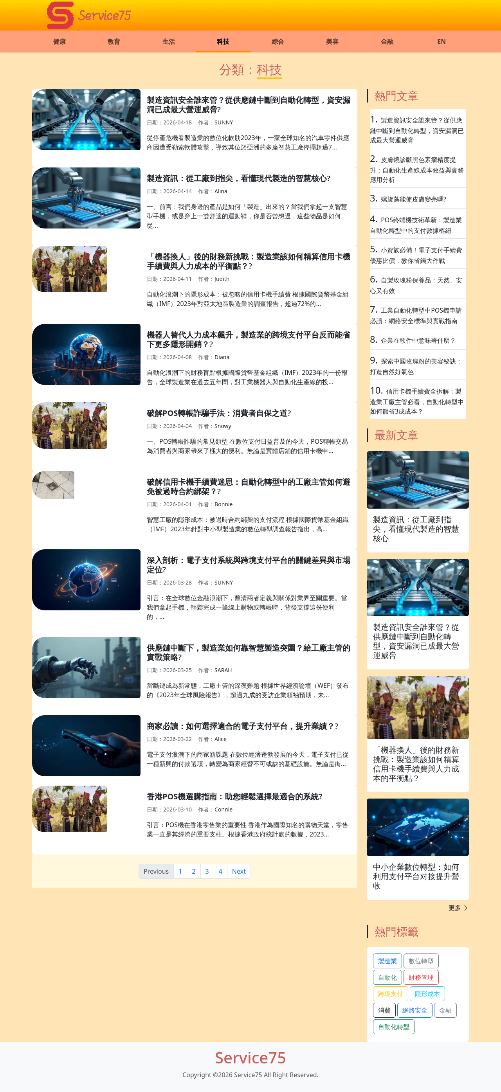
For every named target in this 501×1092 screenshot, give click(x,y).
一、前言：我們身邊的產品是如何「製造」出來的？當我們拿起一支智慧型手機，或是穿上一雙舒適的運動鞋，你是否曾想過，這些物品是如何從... (247, 216)
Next (239, 871)
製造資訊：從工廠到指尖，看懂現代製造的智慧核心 (237, 178)
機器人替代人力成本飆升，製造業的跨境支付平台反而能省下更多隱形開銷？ (248, 339)
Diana (221, 357)
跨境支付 (390, 993)
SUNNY (223, 122)
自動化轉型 (393, 1026)
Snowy (222, 426)
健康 (59, 41)
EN (441, 41)
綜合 (278, 41)
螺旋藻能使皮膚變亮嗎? (413, 199)
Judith (221, 278)
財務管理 (421, 977)
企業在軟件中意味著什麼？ (418, 340)
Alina (220, 191)
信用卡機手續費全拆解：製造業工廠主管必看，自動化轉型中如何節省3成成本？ (417, 401)
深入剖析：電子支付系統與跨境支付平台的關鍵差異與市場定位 (248, 565)
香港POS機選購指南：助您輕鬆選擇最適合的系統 (233, 796)
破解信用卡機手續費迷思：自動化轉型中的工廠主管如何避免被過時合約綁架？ (248, 487)
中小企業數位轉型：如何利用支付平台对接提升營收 (416, 876)
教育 (114, 41)
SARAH (223, 670)
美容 (332, 41)
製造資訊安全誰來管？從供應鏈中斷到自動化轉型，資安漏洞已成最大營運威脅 (248, 105)
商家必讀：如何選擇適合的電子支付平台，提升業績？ (241, 726)
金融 (387, 41)
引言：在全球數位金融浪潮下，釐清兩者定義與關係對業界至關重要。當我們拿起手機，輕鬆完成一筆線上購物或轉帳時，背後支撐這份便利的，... (247, 607)
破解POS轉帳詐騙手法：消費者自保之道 (217, 413)
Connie (223, 809)
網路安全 (414, 1010)
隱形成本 (427, 993)
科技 (223, 41)
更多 (459, 907)
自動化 (387, 977)
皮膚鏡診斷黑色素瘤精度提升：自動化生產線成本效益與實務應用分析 (417, 169)
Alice (220, 739)
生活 (168, 41)
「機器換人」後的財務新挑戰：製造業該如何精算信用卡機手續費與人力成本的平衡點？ (248, 261)
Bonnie (223, 504)
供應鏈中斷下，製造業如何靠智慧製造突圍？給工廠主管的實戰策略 (248, 652)
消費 (384, 1010)
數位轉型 (421, 961)
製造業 (387, 961)
